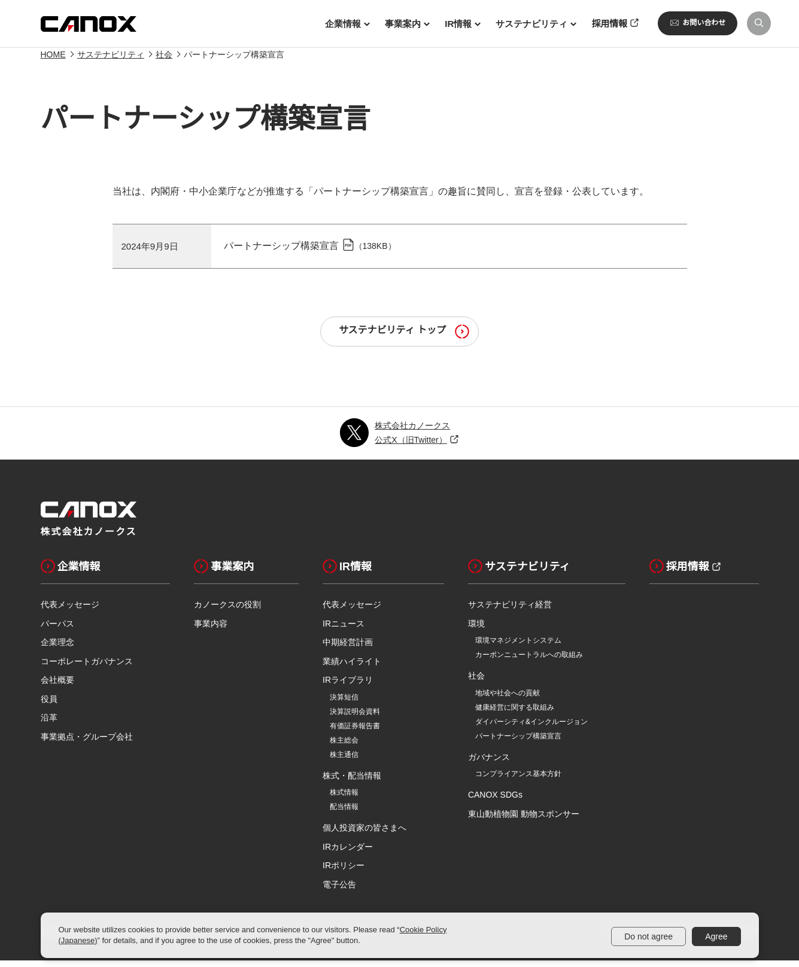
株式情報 (344, 799)
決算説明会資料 (355, 718)
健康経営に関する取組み (514, 714)
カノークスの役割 (227, 611)
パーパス (57, 630)
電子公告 (339, 891)
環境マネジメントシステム (518, 647)
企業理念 (57, 648)
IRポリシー (343, 872)
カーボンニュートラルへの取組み (529, 661)
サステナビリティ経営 (510, 611)
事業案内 (224, 572)
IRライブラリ (348, 686)
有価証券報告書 (355, 732)
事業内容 (210, 630)
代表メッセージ (70, 611)
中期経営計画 (348, 648)
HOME (53, 61)
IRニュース (343, 630)
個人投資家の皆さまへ (364, 834)
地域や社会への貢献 (507, 699)
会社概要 (57, 686)
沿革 (49, 724)
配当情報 (344, 813)
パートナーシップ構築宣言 (281, 252)
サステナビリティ (110, 61)
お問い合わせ (697, 23)
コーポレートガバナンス (87, 668)
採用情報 (679, 572)
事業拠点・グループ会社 (87, 743)
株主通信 (344, 761)
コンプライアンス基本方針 (518, 780)
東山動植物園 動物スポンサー (523, 820)
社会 (164, 61)
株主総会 (344, 747)
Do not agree (648, 936)
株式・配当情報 (352, 782)
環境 (476, 630)
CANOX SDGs (495, 801)
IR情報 (347, 572)
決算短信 (344, 704)
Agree (716, 936)
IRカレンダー (348, 853)
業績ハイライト (352, 668)
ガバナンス (489, 763)
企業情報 (71, 572)
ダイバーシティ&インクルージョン (531, 728)
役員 (49, 705)
